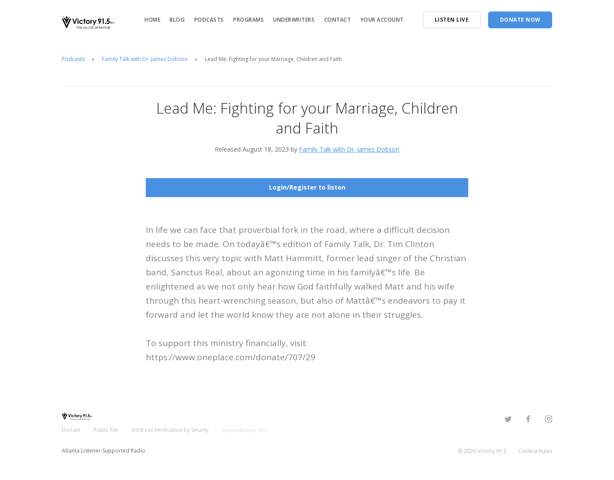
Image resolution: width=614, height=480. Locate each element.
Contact (337, 19)
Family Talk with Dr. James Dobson (145, 59)
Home (152, 19)
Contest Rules (535, 451)
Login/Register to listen (307, 187)
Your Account (382, 19)
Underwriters (294, 19)
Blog (177, 19)
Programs (248, 19)
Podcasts (209, 19)
